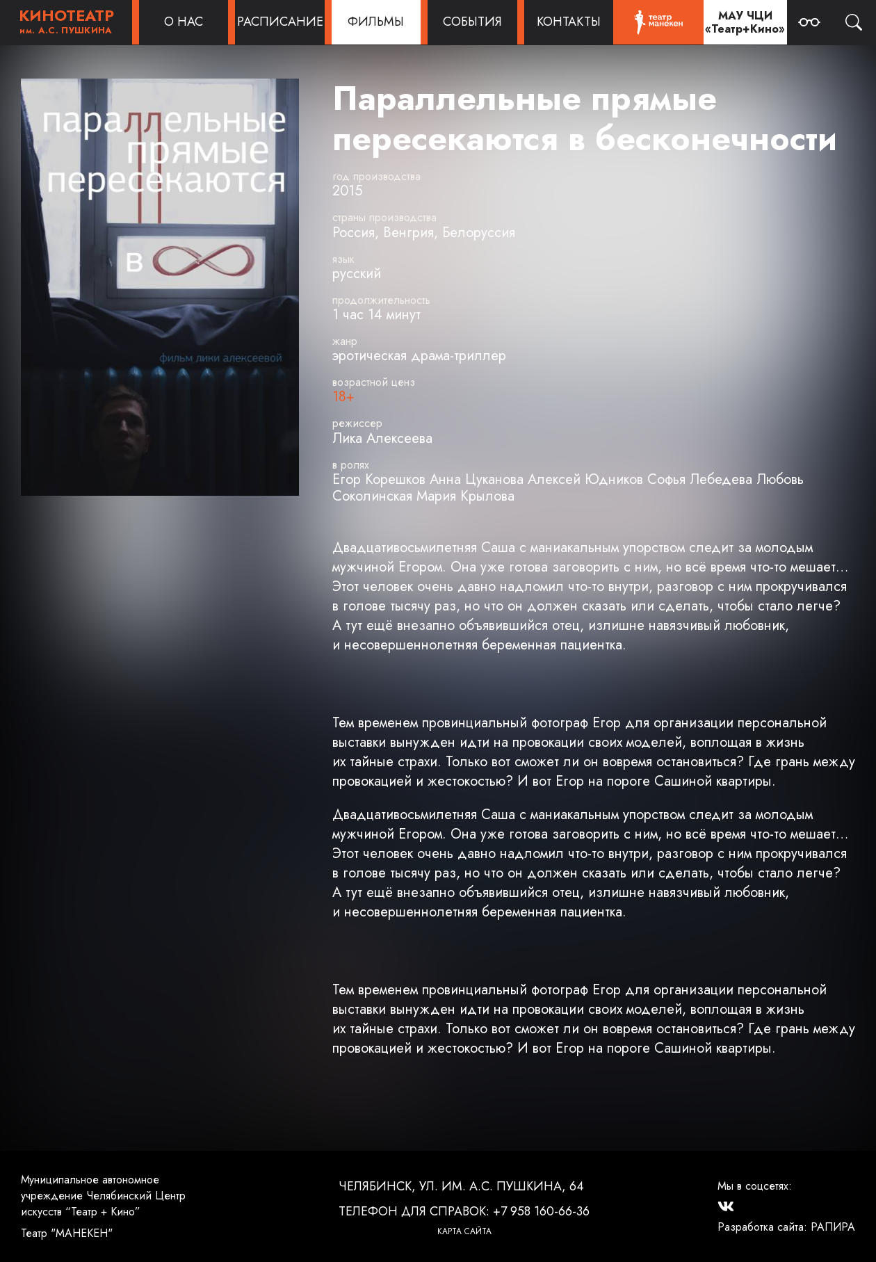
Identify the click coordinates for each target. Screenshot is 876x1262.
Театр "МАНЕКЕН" (67, 1233)
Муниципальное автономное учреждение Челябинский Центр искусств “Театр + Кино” (103, 1196)
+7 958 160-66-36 (541, 1211)
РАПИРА (833, 1227)
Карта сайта (464, 1231)
